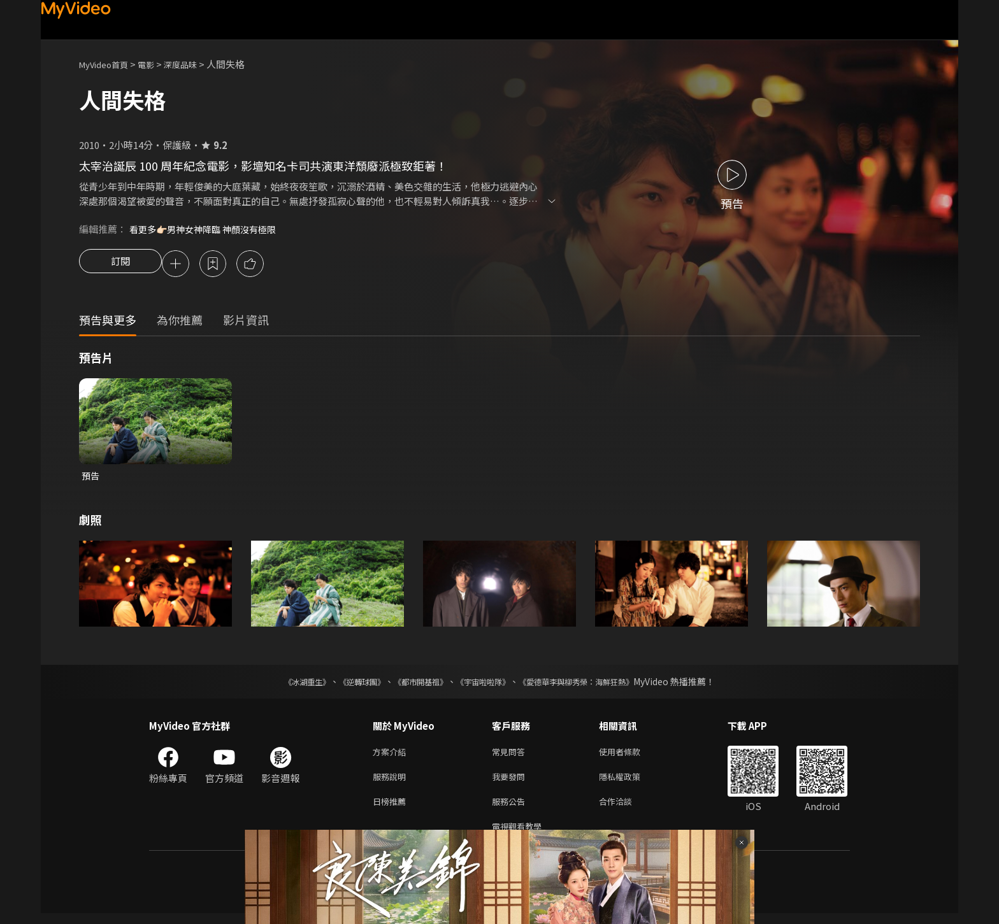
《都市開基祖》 (414, 684)
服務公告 (511, 809)
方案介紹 (392, 755)
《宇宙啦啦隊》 (485, 684)
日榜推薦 (392, 809)
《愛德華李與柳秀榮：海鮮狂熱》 (592, 684)
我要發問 (511, 782)
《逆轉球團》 (347, 684)
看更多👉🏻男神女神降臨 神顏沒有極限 (208, 229)
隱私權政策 (630, 782)
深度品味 (194, 64)
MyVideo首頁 (108, 64)
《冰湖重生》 (285, 684)
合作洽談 (626, 809)
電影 (156, 64)
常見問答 (511, 755)
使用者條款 (630, 755)
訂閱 (120, 265)
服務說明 (392, 782)
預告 (91, 478)
